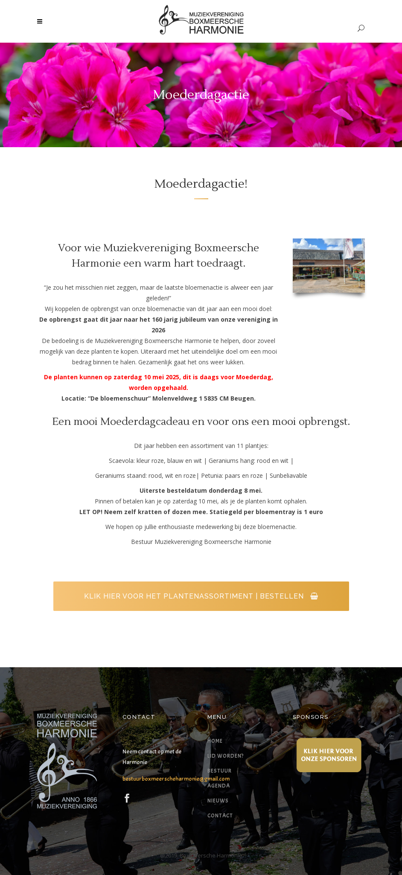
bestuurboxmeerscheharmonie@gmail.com (176, 778)
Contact (220, 815)
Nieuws (218, 800)
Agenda (218, 785)
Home (215, 741)
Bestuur (219, 770)
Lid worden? (225, 756)
